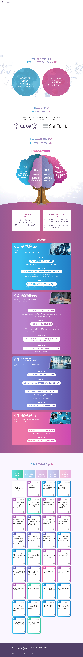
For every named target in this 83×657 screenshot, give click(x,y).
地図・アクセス (34, 654)
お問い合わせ (25, 654)
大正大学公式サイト (16, 654)
